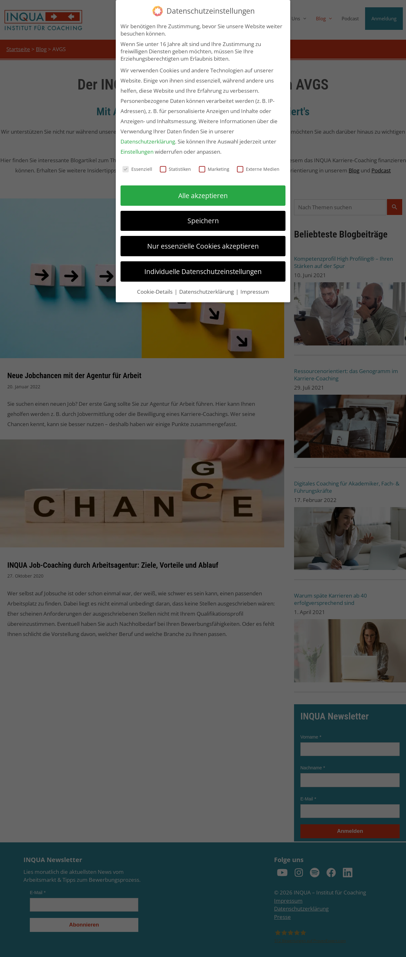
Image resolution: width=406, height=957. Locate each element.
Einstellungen (137, 151)
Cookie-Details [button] (155, 291)
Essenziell (137, 169)
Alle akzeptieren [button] (203, 195)
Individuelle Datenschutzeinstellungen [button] (203, 271)
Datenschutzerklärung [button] (207, 291)
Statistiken (175, 169)
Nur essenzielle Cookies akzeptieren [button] (203, 246)
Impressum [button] (254, 291)
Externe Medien (258, 169)
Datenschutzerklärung (148, 141)
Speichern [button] (203, 220)
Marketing (214, 169)
